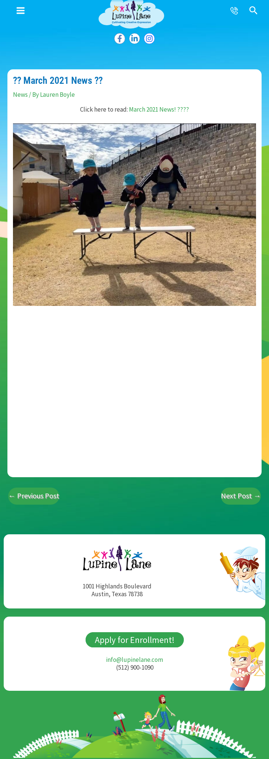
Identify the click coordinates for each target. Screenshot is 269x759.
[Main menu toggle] (20, 10)
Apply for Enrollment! (135, 637)
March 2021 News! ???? (159, 107)
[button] (253, 10)
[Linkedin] (134, 36)
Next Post (241, 493)
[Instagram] (148, 36)
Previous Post (33, 493)
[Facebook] (120, 36)
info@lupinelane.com (134, 657)
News (20, 92)
